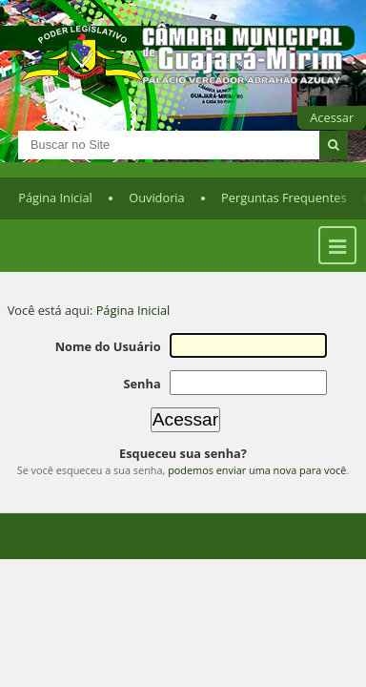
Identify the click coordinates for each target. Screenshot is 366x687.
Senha (141, 383)
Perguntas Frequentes (283, 197)
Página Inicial (55, 197)
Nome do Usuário (108, 346)
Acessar (332, 117)
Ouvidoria (157, 197)
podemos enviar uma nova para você (257, 470)
